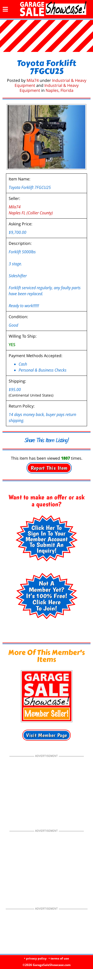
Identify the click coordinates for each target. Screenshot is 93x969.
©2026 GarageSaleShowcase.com (47, 965)
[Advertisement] (46, 789)
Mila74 (33, 80)
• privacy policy (35, 958)
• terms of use (59, 958)
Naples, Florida (59, 90)
